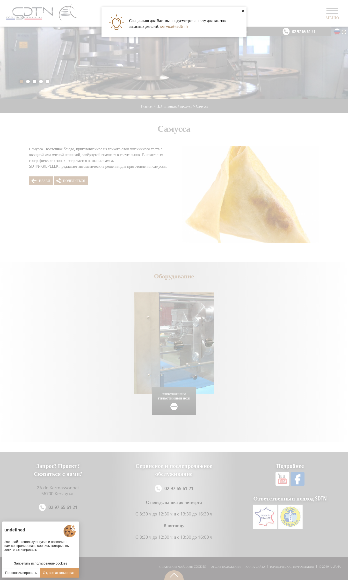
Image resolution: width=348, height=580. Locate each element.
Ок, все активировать (59, 573)
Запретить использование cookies (40, 563)
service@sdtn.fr (174, 26)
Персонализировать (20, 573)
